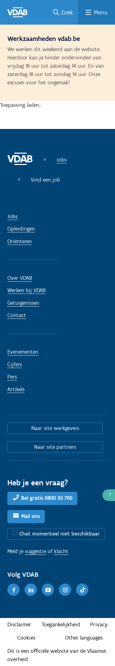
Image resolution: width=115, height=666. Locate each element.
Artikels (16, 389)
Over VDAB (19, 278)
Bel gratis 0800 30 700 (46, 498)
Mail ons (30, 516)
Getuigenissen (23, 302)
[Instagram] (65, 590)
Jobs (61, 159)
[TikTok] (82, 590)
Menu (101, 12)
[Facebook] (13, 590)
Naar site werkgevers (55, 428)
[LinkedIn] (31, 590)
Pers (12, 376)
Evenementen (22, 351)
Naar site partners (55, 446)
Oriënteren (19, 241)
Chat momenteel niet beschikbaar (59, 533)
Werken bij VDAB (26, 290)
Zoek (67, 12)
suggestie (35, 551)
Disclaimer (19, 624)
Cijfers (14, 364)
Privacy (99, 624)
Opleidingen (21, 228)
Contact (16, 315)
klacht (61, 551)
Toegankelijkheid (61, 624)
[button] (108, 495)
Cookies (26, 637)
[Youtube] (48, 590)
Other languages (84, 637)
